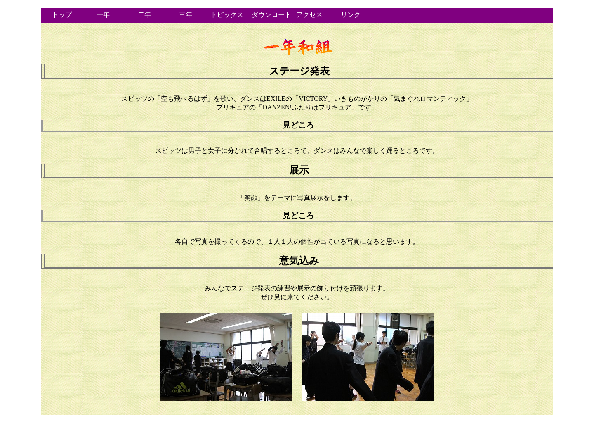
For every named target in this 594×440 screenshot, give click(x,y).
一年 (103, 14)
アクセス (309, 14)
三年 (185, 14)
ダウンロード (270, 14)
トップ (62, 14)
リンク (351, 14)
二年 (144, 14)
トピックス (226, 14)
